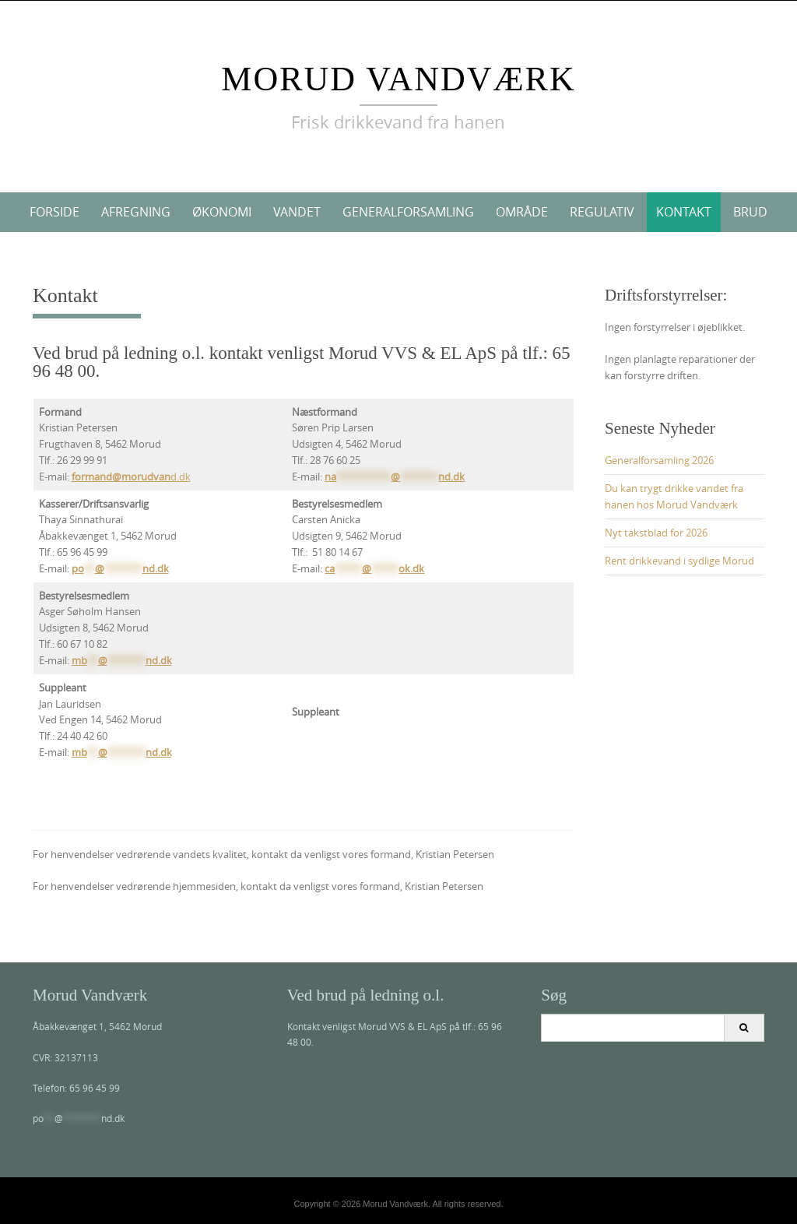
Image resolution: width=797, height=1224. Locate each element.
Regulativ (602, 211)
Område (522, 211)
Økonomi (221, 211)
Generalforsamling (408, 211)
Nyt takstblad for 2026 (656, 533)
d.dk (131, 477)
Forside (54, 211)
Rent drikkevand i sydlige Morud (679, 561)
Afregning (135, 211)
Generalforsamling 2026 (659, 460)
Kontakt (683, 211)
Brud (750, 211)
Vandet (297, 211)
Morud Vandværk (398, 79)
